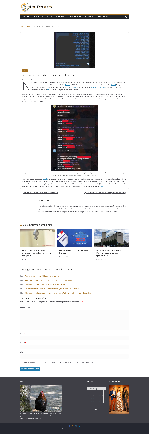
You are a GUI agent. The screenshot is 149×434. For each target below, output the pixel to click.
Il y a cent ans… (89, 17)
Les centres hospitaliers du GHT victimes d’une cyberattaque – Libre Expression (53, 289)
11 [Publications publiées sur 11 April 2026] (102, 395)
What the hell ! (60, 17)
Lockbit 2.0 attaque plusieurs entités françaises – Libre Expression (48, 280)
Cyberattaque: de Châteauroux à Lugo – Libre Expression (45, 284)
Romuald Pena (36, 79)
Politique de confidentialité (80, 429)
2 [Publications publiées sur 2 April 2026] (96, 392)
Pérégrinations (104, 17)
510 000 (113, 85)
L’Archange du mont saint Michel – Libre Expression (43, 276)
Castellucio (94, 87)
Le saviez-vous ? (75, 17)
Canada (67, 85)
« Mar (96, 409)
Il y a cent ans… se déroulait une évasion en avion (39, 193)
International (38, 17)
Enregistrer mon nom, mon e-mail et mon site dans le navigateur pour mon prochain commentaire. (58, 362)
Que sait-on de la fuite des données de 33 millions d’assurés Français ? (36, 253)
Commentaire (25, 308)
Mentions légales (66, 429)
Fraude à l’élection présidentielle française (73, 251)
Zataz (101, 186)
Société (25, 70)
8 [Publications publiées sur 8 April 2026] (93, 395)
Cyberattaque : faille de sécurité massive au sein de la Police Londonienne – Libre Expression (58, 293)
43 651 (49, 90)
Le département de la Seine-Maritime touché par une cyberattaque (108, 253)
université (103, 87)
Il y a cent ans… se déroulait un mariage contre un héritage (106, 193)
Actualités (26, 17)
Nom (22, 334)
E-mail (23, 343)
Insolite (49, 17)
